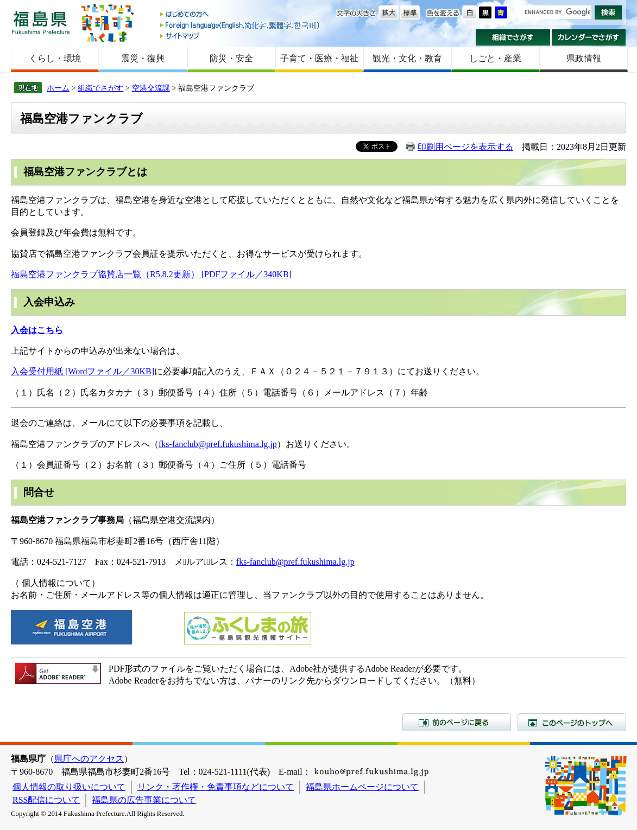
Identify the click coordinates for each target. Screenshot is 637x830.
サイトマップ (240, 35)
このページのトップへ (572, 722)
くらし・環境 (55, 58)
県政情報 (583, 58)
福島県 (41, 22)
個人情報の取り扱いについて (68, 786)
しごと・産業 (495, 58)
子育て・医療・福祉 (319, 58)
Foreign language (240, 25)
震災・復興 (143, 58)
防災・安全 (231, 58)
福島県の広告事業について (144, 800)
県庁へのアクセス (89, 758)
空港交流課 (151, 88)
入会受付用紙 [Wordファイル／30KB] (82, 371)
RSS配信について (46, 800)
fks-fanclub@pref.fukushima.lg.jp (218, 444)
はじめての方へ (240, 15)
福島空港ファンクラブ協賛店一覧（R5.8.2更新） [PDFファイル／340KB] (151, 274)
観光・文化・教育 (407, 58)
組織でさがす (513, 37)
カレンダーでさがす (589, 37)
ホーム (58, 88)
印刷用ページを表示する (465, 146)
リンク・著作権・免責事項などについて (215, 786)
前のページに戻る (456, 722)
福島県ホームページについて (362, 786)
